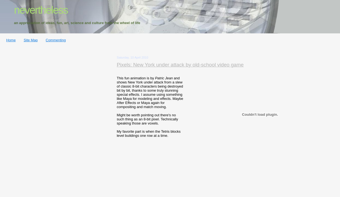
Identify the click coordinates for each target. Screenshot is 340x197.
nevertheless (41, 10)
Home (11, 40)
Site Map (31, 40)
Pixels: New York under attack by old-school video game (180, 65)
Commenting (56, 40)
